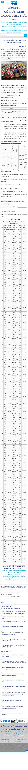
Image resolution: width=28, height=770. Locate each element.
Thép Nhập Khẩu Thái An (16, 762)
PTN (14, 765)
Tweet (2, 620)
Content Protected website (21, 765)
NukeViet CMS (4, 765)
